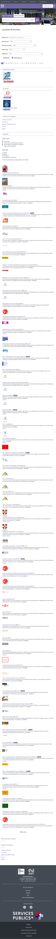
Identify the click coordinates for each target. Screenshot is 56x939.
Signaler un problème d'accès (9, 124)
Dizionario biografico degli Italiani (10, 665)
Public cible (5, 49)
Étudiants (16, 1)
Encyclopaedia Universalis (8, 784)
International (33, 1)
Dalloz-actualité (6, 599)
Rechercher (5, 37)
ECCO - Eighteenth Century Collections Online (13, 729)
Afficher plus (23, 832)
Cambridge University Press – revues (11, 531)
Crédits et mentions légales (28, 930)
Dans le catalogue (7, 15)
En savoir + (32, 175)
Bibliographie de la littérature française (11, 316)
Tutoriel (4, 190)
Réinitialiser (17, 58)
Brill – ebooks (5, 424)
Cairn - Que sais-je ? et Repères (9, 504)
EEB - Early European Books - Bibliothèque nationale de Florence (17, 757)
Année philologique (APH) (8, 200)
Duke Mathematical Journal (8, 691)
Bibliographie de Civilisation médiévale (11, 303)
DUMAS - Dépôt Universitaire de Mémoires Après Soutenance (16, 703)
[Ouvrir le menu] (54, 6)
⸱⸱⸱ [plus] (54, 2)
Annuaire (28, 890)
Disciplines (4, 53)
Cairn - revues (5, 491)
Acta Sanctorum (6, 185)
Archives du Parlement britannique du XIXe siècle (13, 213)
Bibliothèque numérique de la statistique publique (14, 343)
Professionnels (42, 1)
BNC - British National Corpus (9, 369)
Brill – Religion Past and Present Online (11, 452)
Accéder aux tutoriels (7, 119)
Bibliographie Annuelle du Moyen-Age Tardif (12, 290)
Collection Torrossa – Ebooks (9, 559)
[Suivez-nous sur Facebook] (24, 906)
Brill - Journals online (7, 438)
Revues (4, 126)
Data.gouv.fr (5, 637)
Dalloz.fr (4, 612)
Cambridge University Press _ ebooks (11, 517)
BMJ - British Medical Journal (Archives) (11, 356)
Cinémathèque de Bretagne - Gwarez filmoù (12, 546)
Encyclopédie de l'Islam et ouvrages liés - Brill (13, 811)
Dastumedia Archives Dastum (9, 625)
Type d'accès (5, 41)
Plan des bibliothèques (28, 897)
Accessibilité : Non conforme (28, 933)
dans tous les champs (21, 23)
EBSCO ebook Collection (8, 716)
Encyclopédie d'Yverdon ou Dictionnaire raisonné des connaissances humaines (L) (21, 824)
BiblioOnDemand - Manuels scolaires (11, 329)
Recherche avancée (47, 19)
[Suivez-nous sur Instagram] (31, 906)
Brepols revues (6, 409)
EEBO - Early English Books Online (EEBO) (12, 771)
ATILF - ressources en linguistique (10, 239)
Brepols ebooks (6, 395)
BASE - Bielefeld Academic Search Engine (12, 251)
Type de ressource (6, 45)
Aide (28, 895)
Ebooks (3, 128)
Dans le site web (19, 15)
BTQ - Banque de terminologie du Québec (12, 465)
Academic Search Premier (8, 173)
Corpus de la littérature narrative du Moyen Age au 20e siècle (16, 586)
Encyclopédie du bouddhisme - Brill (10, 798)
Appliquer (6, 58)
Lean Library (5, 122)
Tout (32, 20)
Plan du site (28, 927)
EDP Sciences (5, 742)
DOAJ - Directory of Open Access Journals (12, 678)
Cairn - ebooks (5, 478)
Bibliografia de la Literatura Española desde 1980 (13, 277)
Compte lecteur (47, 6)
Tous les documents (8, 23)
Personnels (24, 1)
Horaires (28, 893)
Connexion (29, 936)
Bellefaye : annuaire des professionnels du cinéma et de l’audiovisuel (18, 264)
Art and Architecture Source (8, 226)
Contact (28, 924)
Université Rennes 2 (6, 1)
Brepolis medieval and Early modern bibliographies (14, 382)
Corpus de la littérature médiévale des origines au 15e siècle (16, 573)
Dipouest (4, 650)
